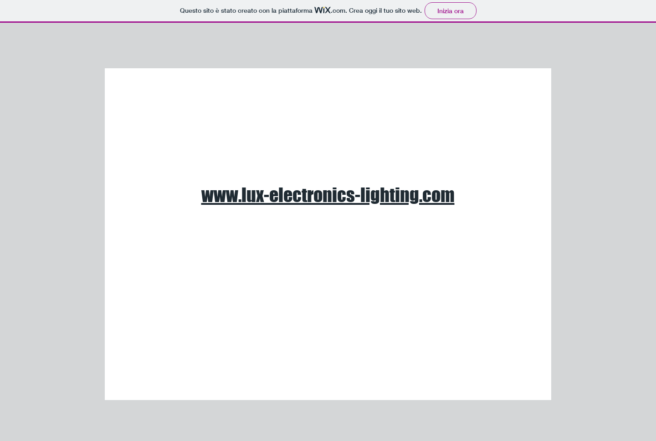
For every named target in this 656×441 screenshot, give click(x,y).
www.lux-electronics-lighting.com (328, 195)
